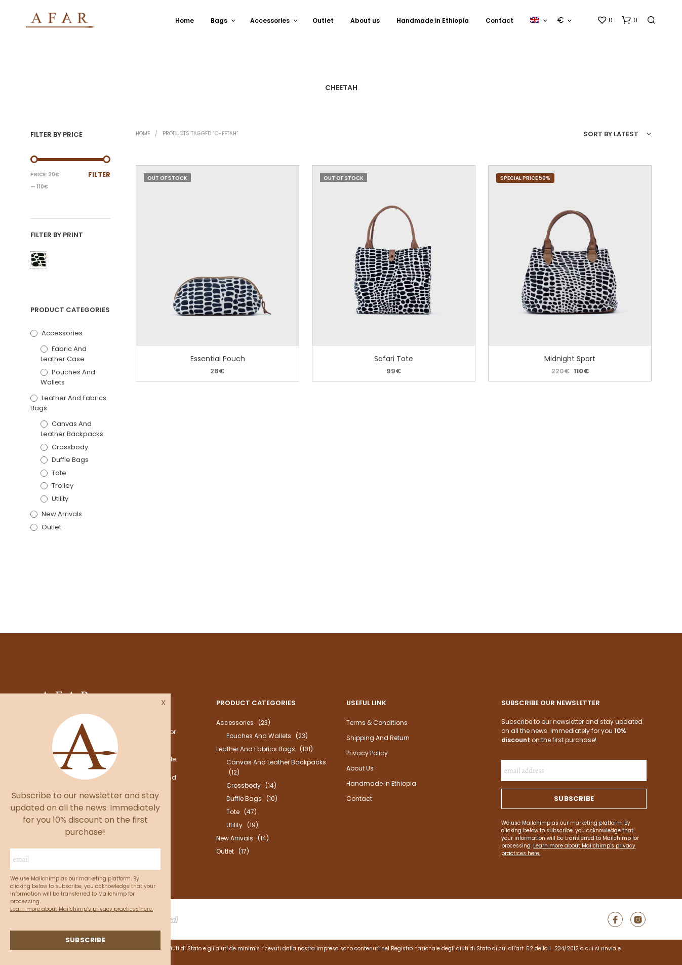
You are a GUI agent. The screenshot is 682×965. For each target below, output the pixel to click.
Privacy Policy (367, 753)
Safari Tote (393, 359)
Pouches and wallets (258, 735)
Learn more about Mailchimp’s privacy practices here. (81, 909)
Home (184, 20)
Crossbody (70, 447)
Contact (499, 20)
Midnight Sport (569, 359)
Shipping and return (378, 738)
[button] (605, 20)
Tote (59, 473)
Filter (99, 174)
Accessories (270, 20)
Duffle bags (70, 460)
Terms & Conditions (377, 722)
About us (365, 20)
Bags (219, 20)
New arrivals (62, 514)
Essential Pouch (217, 359)
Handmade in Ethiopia (432, 20)
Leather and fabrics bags (255, 749)
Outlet (323, 20)
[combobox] (594, 134)
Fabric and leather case (64, 354)
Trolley (62, 485)
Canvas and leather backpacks (72, 429)
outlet (51, 527)
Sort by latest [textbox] (610, 134)
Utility (60, 499)
